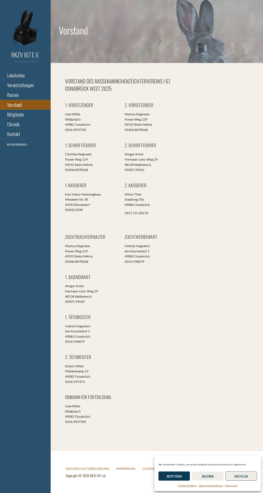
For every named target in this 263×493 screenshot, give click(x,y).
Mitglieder (15, 114)
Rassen (13, 94)
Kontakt (13, 133)
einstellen (241, 476)
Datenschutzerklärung (211, 485)
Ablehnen (208, 476)
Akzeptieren (174, 476)
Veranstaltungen (20, 85)
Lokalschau (16, 75)
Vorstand (14, 104)
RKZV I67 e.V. (25, 54)
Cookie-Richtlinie (187, 485)
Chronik (13, 124)
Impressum (231, 485)
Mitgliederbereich (17, 144)
